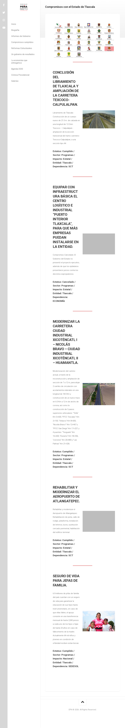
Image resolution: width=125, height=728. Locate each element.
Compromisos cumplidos (22, 42)
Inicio (13, 24)
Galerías (14, 81)
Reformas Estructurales (21, 48)
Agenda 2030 (17, 69)
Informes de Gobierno (20, 36)
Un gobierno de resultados (22, 54)
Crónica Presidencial (20, 75)
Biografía (15, 30)
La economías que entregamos (19, 61)
